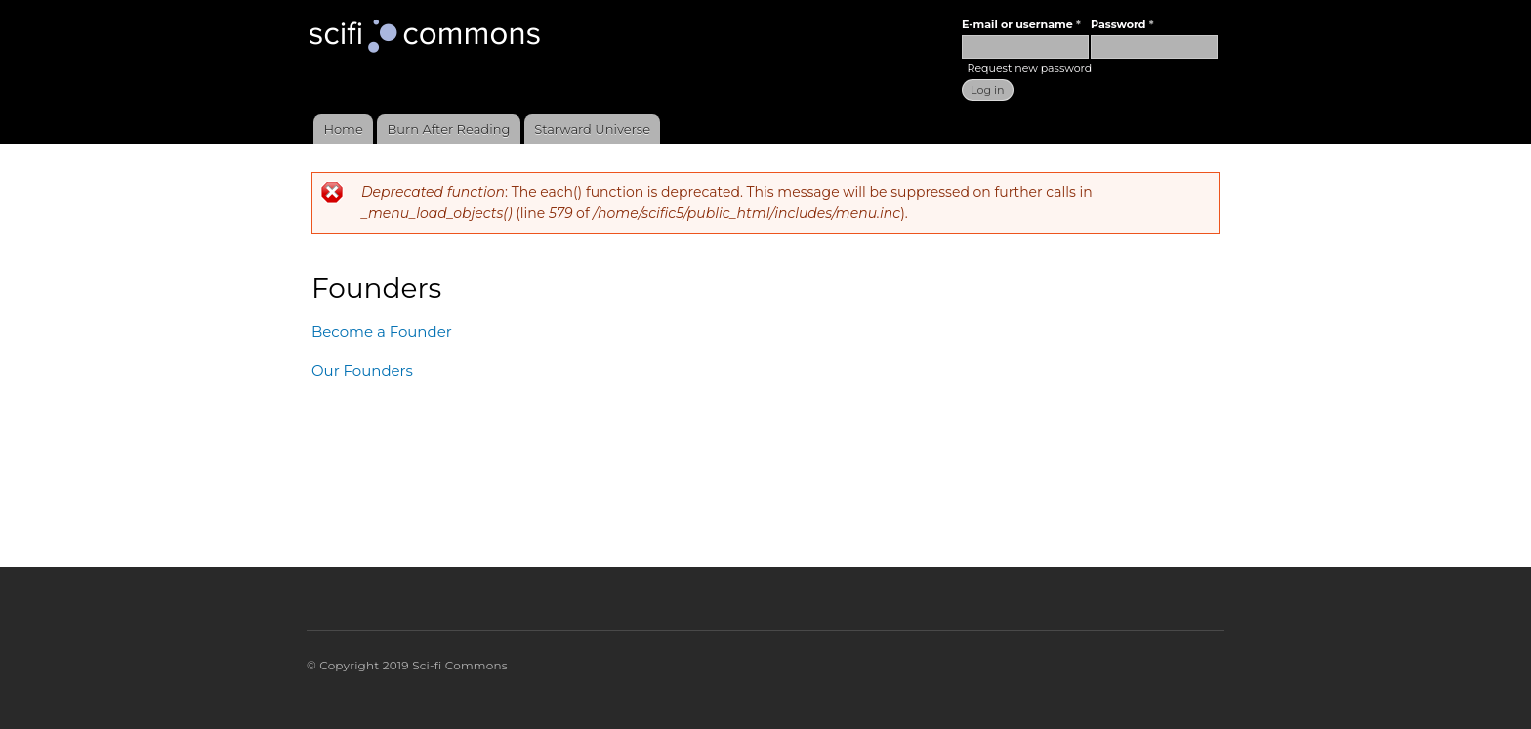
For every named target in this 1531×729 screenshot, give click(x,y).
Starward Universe (592, 129)
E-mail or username (1021, 24)
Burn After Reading (449, 129)
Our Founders (362, 370)
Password (1122, 24)
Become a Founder (381, 331)
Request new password (1029, 68)
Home (342, 129)
